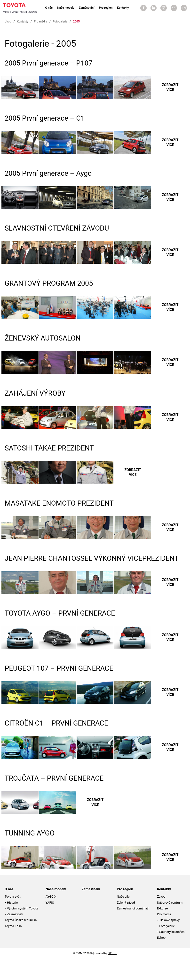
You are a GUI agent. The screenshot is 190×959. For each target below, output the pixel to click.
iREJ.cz (112, 953)
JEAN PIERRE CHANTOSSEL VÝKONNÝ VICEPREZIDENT (92, 558)
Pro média (40, 21)
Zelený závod (126, 902)
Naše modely (65, 7)
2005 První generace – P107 (48, 63)
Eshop (161, 937)
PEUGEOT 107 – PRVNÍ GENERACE (59, 668)
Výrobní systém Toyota (22, 908)
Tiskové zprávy (169, 920)
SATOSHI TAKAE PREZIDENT (49, 448)
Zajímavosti (15, 914)
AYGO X (51, 896)
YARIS (50, 902)
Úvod (8, 21)
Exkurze (162, 908)
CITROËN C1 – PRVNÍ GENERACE (56, 723)
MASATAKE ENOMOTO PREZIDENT (59, 503)
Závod (161, 896)
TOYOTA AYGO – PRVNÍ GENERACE (60, 613)
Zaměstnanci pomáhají (132, 908)
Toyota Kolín (13, 926)
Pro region (105, 7)
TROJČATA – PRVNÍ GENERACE (54, 778)
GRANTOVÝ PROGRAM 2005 (49, 283)
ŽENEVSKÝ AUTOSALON (42, 338)
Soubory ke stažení (172, 932)
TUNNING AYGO (30, 833)
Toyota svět (13, 896)
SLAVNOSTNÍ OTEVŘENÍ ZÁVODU (57, 228)
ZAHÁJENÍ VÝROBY (35, 393)
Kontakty (123, 7)
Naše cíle (123, 896)
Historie (12, 902)
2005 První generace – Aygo (48, 173)
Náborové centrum (169, 902)
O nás (49, 7)
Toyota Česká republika (21, 920)
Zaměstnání (86, 7)
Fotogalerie (60, 21)
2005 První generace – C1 (45, 118)
